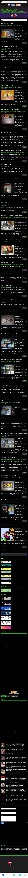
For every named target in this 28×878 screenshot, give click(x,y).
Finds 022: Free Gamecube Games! (9, 500)
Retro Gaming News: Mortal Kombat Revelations (13, 756)
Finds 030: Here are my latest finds (10, 109)
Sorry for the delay (6, 285)
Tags (8, 696)
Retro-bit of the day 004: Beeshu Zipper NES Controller (15, 743)
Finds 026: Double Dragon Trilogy (9, 334)
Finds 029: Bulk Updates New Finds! (10, 178)
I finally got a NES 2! (6, 273)
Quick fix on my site (6, 132)
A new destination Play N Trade (9, 46)
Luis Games (17, 385)
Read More (24, 62)
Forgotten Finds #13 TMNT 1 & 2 (9, 85)
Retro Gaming (3, 26)
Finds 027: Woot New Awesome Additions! (11, 311)
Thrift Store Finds (6, 418)
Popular (3, 696)
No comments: (9, 26)
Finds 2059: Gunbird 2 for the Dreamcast (13, 782)
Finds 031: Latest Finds (7, 23)
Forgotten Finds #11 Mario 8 (8, 475)
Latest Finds (21, 25)
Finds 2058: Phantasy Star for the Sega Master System (15, 789)
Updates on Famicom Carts (7, 524)
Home (14, 550)
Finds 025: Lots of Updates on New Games (11, 359)
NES (24, 25)
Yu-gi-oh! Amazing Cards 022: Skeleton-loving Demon (14, 749)
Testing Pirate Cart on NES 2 (8, 262)
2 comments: (3, 478)
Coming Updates (18, 48)
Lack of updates (5, 202)
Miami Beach (18, 67)
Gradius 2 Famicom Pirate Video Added (11, 150)
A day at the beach (6, 65)
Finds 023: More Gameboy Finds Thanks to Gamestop (14, 433)
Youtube (17, 152)
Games (17, 25)
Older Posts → (24, 550)
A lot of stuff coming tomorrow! (9, 299)
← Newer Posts (3, 550)
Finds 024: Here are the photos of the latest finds (13, 399)
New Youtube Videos (6, 164)
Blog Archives (14, 696)
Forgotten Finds (19, 87)
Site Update (4, 383)
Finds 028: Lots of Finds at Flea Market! (12, 215)
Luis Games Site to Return (8, 457)
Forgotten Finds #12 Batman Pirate (10, 239)
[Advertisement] (9, 661)
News (17, 134)
